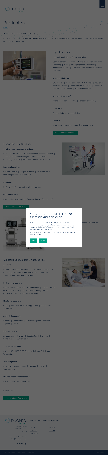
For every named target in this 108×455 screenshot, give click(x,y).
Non (43, 241)
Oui (33, 241)
